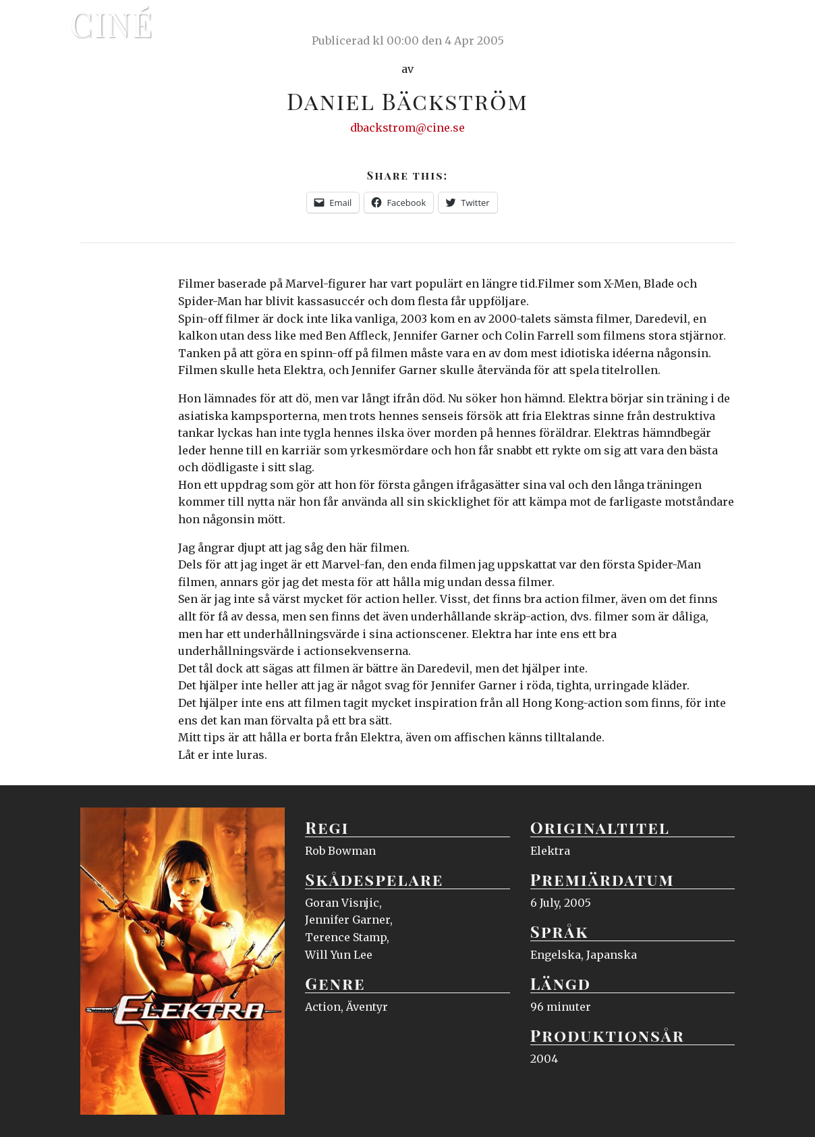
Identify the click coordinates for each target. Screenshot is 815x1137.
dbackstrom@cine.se (407, 127)
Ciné (112, 23)
